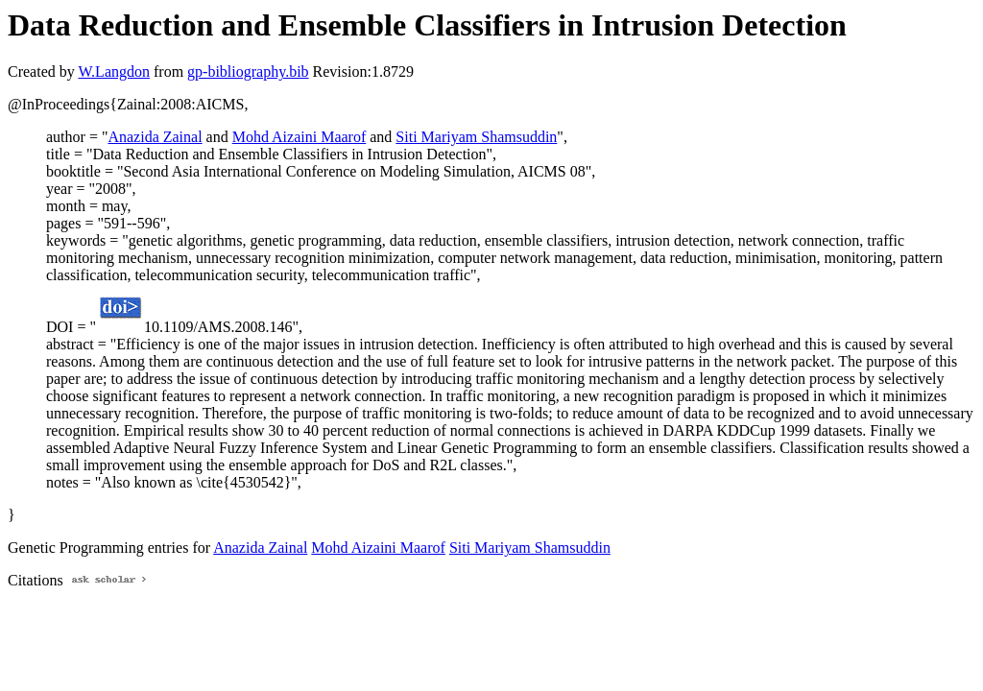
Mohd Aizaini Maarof (299, 137)
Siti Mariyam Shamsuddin (476, 137)
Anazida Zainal (155, 137)
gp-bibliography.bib (248, 71)
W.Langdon (114, 71)
